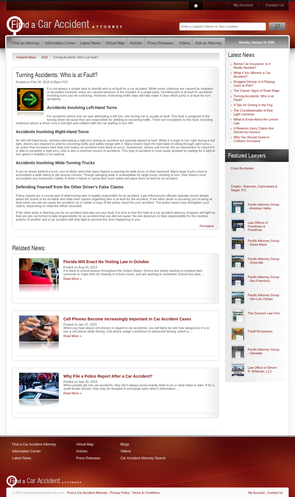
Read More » (72, 278)
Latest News (21, 458)
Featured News (26, 57)
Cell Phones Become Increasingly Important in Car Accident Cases (127, 319)
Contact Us (274, 5)
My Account (243, 5)
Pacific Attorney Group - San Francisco (263, 278)
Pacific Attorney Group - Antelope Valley (263, 206)
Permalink (207, 226)
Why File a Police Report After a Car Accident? (107, 376)
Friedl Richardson (260, 331)
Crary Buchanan (242, 168)
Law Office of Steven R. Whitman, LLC (262, 369)
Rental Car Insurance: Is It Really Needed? (252, 65)
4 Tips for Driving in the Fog (253, 105)
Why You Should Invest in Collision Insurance (252, 139)
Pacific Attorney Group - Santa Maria (263, 242)
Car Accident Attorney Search (143, 458)
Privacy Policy (120, 492)
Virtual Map (84, 444)
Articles (81, 451)
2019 (44, 57)
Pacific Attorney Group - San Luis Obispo (263, 297)
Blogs (124, 444)
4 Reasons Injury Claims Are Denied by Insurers (254, 130)
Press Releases (88, 458)
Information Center (26, 451)
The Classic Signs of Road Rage (256, 90)
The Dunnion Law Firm (264, 313)
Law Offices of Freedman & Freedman (258, 226)
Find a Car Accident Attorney (34, 444)
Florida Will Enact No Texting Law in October (106, 261)
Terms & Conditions (146, 492)
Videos (125, 451)
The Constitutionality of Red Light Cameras (253, 112)
